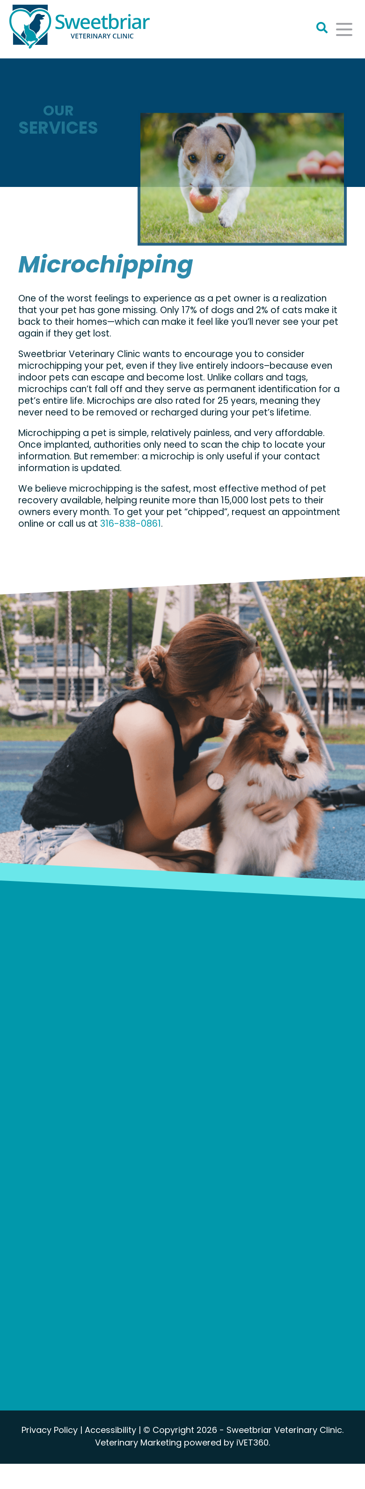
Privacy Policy (50, 1430)
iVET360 (252, 1443)
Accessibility (110, 1430)
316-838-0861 (130, 524)
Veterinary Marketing (138, 1443)
